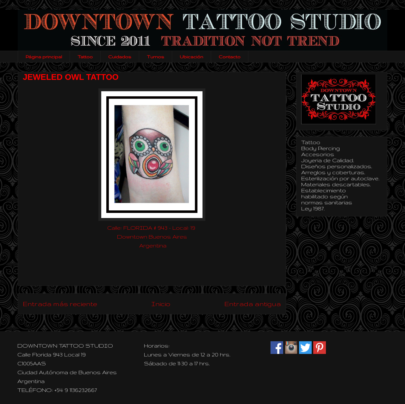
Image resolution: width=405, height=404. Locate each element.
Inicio (160, 303)
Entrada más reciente (60, 303)
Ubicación (191, 56)
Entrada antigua (252, 303)
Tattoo (85, 56)
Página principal (44, 56)
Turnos (155, 56)
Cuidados (119, 56)
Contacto (229, 56)
